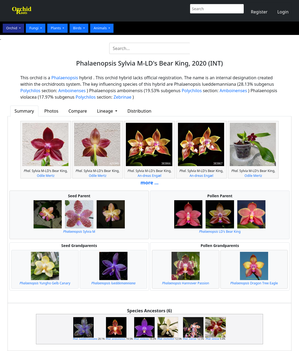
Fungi (34, 28)
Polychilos (30, 91)
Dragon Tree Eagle (254, 283)
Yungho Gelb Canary (45, 283)
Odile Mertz (45, 175)
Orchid (12, 28)
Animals (101, 28)
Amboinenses (72, 91)
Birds (77, 28)
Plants (56, 28)
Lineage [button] (105, 111)
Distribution (139, 111)
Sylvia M (79, 231)
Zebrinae (123, 97)
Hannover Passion (185, 283)
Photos (51, 111)
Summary (24, 111)
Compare (77, 111)
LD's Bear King (220, 231)
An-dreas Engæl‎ (149, 175)
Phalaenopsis (64, 78)
